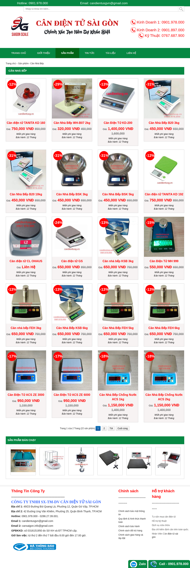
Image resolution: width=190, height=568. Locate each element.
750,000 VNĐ (23, 129)
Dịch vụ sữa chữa (161, 525)
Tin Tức (90, 53)
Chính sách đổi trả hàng (130, 530)
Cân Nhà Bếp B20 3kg (164, 122)
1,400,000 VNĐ (120, 129)
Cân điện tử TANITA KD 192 (164, 194)
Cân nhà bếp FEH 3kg (26, 328)
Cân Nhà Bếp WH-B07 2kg (72, 122)
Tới (111, 428)
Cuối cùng (123, 428)
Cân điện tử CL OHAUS (26, 261)
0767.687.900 (173, 36)
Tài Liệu (110, 53)
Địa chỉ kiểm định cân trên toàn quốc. (170, 529)
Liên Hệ (131, 53)
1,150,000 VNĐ (120, 405)
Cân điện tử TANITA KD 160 (26, 122)
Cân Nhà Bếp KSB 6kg (72, 328)
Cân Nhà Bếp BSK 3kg (72, 194)
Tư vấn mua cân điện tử (164, 516)
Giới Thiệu (43, 53)
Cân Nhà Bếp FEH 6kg (164, 328)
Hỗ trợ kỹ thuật (159, 521)
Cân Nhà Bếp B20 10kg (26, 194)
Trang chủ (18, 53)
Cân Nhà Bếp (37, 63)
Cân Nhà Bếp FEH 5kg (118, 328)
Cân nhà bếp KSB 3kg (118, 261)
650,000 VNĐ (69, 267)
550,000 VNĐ (161, 267)
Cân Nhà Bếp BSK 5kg (118, 194)
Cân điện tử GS (72, 261)
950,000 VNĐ (28, 401)
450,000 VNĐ (161, 129)
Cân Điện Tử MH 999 (164, 261)
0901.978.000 (173, 22)
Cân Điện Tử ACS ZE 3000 (26, 394)
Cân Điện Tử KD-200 (118, 122)
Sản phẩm (67, 53)
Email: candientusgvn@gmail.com (104, 3)
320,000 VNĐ (69, 129)
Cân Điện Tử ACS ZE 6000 (72, 394)
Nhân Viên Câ (159, 533)
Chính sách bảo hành (129, 526)
